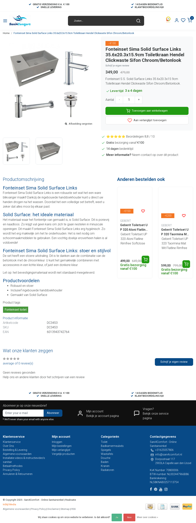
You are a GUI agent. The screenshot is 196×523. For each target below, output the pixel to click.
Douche (105, 457)
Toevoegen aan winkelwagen (147, 111)
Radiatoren (107, 469)
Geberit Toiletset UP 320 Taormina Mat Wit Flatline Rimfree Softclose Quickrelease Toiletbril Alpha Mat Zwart (175, 232)
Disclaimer (53, 509)
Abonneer (53, 413)
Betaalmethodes (13, 465)
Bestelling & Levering (15, 449)
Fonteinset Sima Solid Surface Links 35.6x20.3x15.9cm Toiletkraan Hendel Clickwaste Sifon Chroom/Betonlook (74, 33)
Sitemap (65, 509)
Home (6, 33)
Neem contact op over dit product (155, 155)
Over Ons (8, 445)
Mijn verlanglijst (61, 449)
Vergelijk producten (63, 453)
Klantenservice (11, 441)
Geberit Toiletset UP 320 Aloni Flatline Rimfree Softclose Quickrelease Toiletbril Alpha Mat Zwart (134, 227)
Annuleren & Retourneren (18, 473)
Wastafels (107, 453)
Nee (129, 517)
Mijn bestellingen (62, 445)
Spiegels (106, 449)
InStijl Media (9, 504)
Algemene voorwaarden (17, 453)
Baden (105, 461)
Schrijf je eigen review (117, 65)
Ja (116, 517)
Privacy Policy (11, 469)
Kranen (105, 465)
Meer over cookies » (147, 517)
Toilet (104, 441)
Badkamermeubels (112, 445)
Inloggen (57, 441)
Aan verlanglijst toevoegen (147, 120)
